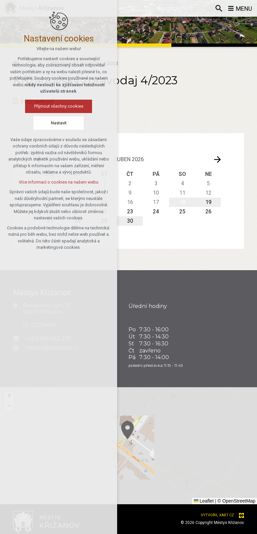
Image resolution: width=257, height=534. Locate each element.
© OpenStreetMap (236, 501)
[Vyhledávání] (218, 8)
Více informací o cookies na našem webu (58, 182)
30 (130, 221)
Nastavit (59, 122)
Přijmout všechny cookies (58, 106)
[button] (159, 450)
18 (182, 202)
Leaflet (204, 501)
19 (208, 202)
